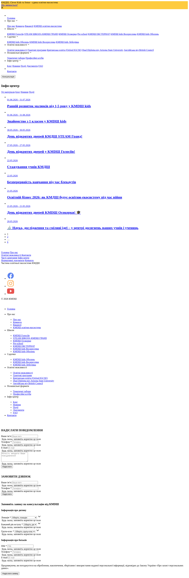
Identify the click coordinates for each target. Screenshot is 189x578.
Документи (32, 66)
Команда (20, 26)
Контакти (12, 71)
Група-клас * (7, 533)
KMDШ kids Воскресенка (123, 34)
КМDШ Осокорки (68, 34)
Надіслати (7, 468)
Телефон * (6, 442)
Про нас (11, 26)
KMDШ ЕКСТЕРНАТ (99, 34)
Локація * (6, 519)
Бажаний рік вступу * (12, 526)
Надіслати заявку (10, 575)
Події (23, 66)
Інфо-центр (23, 257)
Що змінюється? (9, 5)
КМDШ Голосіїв (15, 34)
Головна (11, 18)
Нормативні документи (12, 260)
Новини (16, 66)
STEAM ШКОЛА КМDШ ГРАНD (41, 34)
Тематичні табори (16, 58)
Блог (9, 66)
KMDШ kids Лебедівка (67, 42)
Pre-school (82, 34)
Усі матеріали (8, 92)
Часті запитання (9, 257)
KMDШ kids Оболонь (148, 34)
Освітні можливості (17, 50)
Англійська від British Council (139, 50)
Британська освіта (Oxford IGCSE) (64, 50)
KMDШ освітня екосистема (48, 26)
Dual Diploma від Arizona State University (102, 50)
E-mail (4, 447)
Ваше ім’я (6, 436)
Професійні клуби (35, 58)
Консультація (8, 77)
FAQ (40, 66)
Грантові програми (36, 50)
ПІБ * (4, 548)
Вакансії (29, 26)
